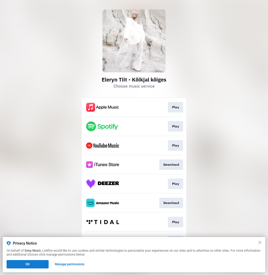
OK (27, 264)
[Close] (260, 242)
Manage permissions (70, 264)
